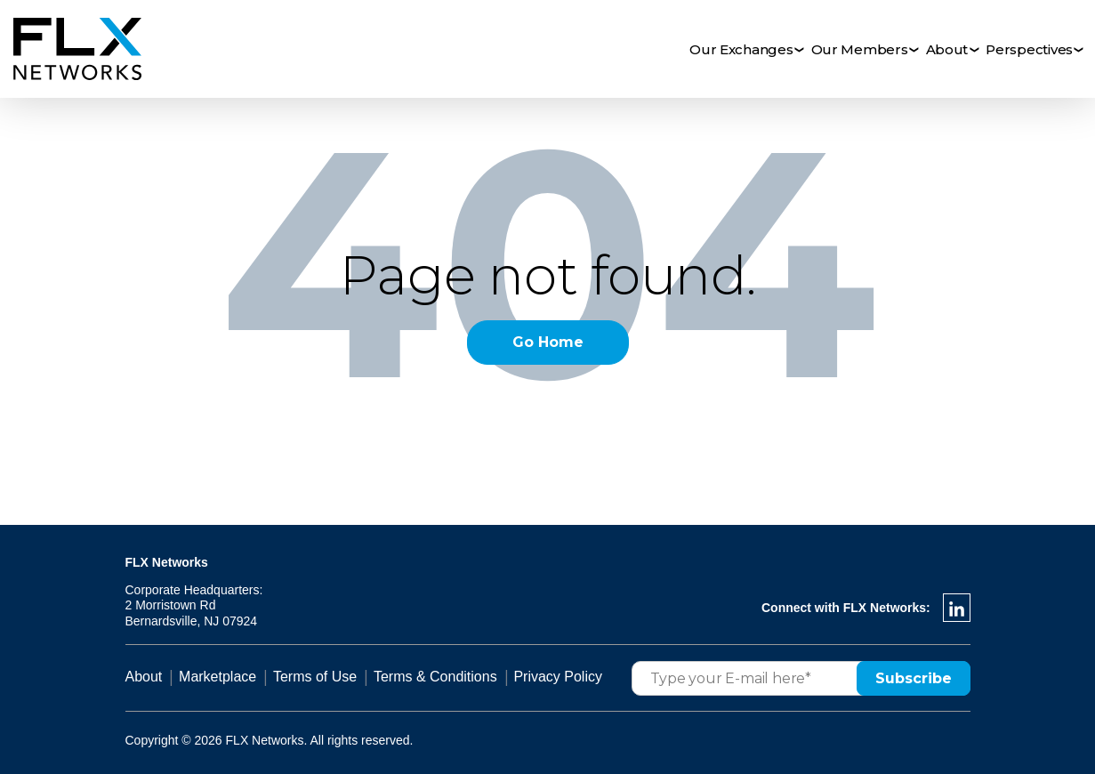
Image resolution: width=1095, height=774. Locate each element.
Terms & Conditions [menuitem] (435, 676)
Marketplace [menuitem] (217, 676)
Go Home (548, 342)
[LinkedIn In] (956, 607)
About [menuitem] (947, 49)
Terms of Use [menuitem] (315, 676)
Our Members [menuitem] (859, 49)
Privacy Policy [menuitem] (557, 676)
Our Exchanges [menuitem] (741, 49)
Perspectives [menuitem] (1029, 49)
